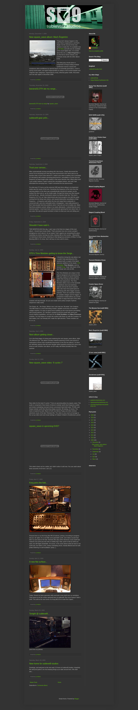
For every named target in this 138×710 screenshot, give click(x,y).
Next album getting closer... (41, 334)
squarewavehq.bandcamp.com (99, 402)
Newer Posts (33, 682)
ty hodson (94, 48)
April (93, 456)
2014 (92, 427)
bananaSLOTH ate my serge (38, 103)
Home (59, 682)
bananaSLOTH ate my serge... (43, 89)
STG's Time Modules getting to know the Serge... (51, 253)
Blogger (77, 698)
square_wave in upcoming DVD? (44, 426)
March (94, 459)
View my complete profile (96, 51)
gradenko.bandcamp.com (98, 400)
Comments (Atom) (42, 685)
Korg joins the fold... (38, 483)
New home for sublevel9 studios (43, 664)
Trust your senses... (38, 167)
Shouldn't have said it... (39, 225)
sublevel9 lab (94, 78)
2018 (92, 417)
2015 (92, 425)
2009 (92, 440)
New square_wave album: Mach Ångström (48, 37)
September (95, 451)
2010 (92, 437)
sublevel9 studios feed (95, 69)
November (95, 449)
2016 (92, 422)
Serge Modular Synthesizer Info (100, 80)
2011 (92, 435)
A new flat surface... (38, 562)
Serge (64, 267)
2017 (92, 420)
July (93, 454)
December (95, 442)
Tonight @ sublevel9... (39, 614)
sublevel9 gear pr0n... (39, 118)
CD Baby (61, 49)
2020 (92, 415)
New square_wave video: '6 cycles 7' (46, 363)
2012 (92, 432)
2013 (92, 430)
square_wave (54, 103)
